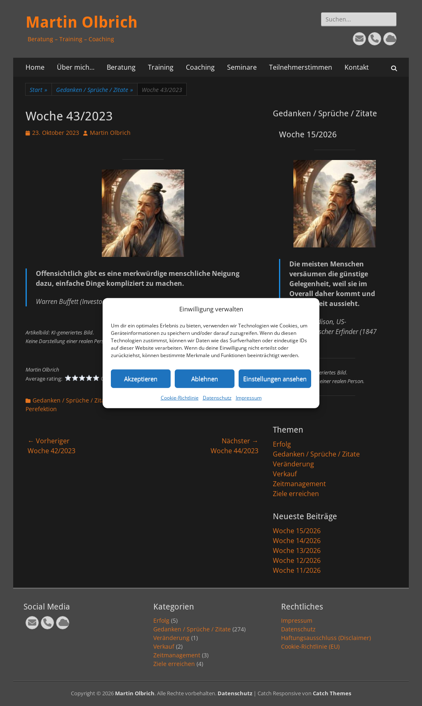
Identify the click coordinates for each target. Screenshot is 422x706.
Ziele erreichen (296, 493)
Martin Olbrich (82, 22)
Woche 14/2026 (297, 540)
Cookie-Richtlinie (180, 397)
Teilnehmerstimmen (300, 67)
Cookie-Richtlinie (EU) (310, 646)
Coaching (200, 67)
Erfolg (282, 444)
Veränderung (293, 463)
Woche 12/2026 (297, 560)
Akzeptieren (140, 378)
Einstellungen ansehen (275, 378)
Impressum (249, 397)
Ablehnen (204, 378)
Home (35, 67)
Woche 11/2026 (297, 570)
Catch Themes (332, 693)
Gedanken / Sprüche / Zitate (94, 89)
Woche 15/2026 (297, 530)
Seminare (242, 67)
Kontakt (357, 67)
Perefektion (41, 409)
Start (38, 89)
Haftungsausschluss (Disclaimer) (326, 638)
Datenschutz (217, 397)
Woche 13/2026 (297, 550)
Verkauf (285, 473)
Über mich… (75, 67)
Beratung (121, 67)
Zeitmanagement (299, 483)
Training (160, 67)
